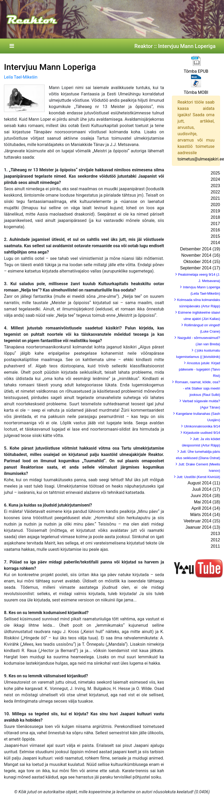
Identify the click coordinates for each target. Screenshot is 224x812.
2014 (215, 242)
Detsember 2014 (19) (200, 249)
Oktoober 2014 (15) (201, 261)
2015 (215, 236)
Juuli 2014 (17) (206, 489)
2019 (215, 211)
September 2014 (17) (200, 268)
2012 (215, 540)
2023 (215, 185)
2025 (215, 173)
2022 (215, 192)
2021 (215, 198)
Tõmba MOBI (196, 92)
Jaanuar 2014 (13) (202, 527)
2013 (215, 533)
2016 (215, 230)
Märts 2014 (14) (205, 514)
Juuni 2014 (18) (205, 495)
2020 (215, 204)
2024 (215, 179)
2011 (215, 546)
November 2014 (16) (200, 255)
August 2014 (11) (204, 483)
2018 (215, 217)
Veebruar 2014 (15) (202, 521)
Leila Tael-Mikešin (21, 77)
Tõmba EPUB (196, 71)
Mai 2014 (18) (207, 502)
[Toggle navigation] (11, 46)
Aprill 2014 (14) (206, 508)
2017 (215, 223)
